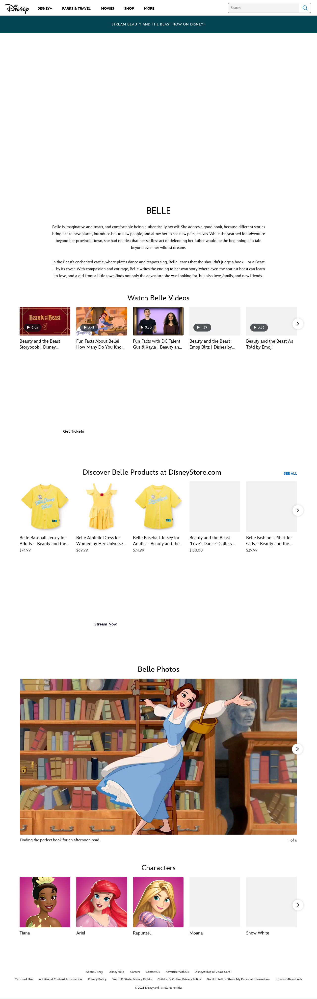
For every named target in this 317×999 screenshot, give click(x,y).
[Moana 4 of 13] (214, 901)
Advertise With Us (177, 973)
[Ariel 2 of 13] (101, 901)
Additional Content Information (60, 980)
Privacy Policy (97, 980)
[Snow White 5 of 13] (271, 901)
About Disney (94, 973)
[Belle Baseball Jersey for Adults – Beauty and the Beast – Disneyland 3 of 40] (158, 506)
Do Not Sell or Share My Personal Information (238, 980)
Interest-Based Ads (289, 980)
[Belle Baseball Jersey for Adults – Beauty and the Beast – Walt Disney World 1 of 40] (45, 506)
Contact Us (153, 973)
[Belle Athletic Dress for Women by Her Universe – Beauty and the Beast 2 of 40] (101, 506)
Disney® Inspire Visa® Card (212, 973)
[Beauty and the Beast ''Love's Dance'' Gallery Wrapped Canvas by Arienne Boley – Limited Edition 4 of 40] (214, 506)
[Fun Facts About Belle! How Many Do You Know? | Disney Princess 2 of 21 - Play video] (101, 321)
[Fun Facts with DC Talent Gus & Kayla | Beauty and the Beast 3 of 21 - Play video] (158, 321)
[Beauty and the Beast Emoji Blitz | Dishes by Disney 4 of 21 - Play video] (214, 321)
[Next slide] (289, 763)
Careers (135, 973)
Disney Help (116, 973)
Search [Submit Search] (305, 8)
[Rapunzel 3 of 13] (158, 901)
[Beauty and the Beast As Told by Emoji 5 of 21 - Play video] (271, 321)
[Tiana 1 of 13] (45, 901)
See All (290, 473)
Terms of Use (24, 980)
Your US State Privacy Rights (132, 980)
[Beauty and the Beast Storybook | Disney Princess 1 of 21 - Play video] (45, 321)
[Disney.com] (17, 9)
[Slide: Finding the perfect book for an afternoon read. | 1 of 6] (158, 763)
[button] (297, 323)
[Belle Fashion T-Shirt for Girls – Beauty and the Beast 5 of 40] (271, 506)
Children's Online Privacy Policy (179, 980)
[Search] (263, 8)
